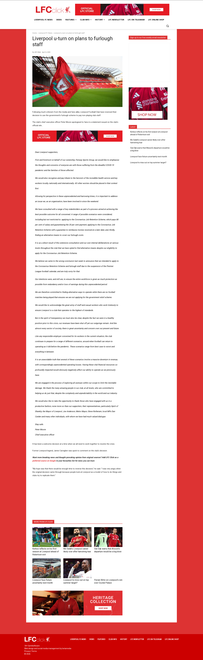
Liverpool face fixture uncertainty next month (148, 157)
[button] (167, 26)
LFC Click (38, 52)
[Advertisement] (77, 498)
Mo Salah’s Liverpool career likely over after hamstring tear (147, 141)
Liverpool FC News (45, 33)
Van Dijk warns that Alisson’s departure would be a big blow (150, 149)
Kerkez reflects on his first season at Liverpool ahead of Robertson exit (149, 133)
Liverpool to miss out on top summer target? (148, 163)
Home (34, 33)
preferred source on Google (44, 461)
